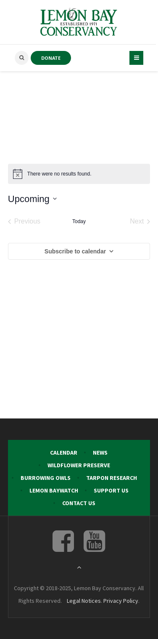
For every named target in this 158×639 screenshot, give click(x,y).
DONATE (51, 58)
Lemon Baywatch (53, 490)
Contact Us (78, 503)
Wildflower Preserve (78, 465)
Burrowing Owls (46, 478)
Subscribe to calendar (75, 251)
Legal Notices (84, 600)
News (100, 452)
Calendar (63, 452)
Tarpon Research (111, 478)
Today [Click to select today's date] (79, 221)
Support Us (111, 490)
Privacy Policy (120, 600)
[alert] (79, 174)
